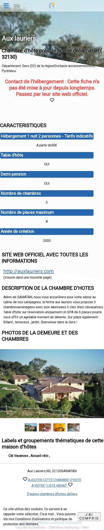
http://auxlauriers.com (28, 271)
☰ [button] (6, 6)
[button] (97, 383)
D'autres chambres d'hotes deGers (52, 494)
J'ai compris (89, 516)
